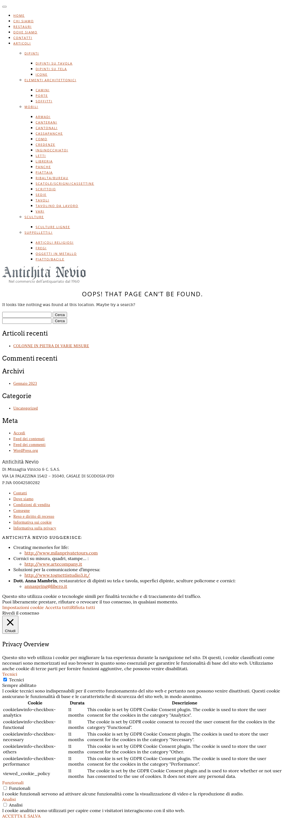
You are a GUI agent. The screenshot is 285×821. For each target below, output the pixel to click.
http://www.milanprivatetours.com (61, 553)
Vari (40, 211)
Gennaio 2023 (25, 383)
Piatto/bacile (50, 259)
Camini (43, 90)
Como (41, 139)
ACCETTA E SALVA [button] (21, 816)
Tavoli (42, 200)
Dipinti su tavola (54, 63)
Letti (41, 156)
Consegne (21, 511)
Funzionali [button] (13, 782)
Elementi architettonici (50, 80)
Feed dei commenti (29, 445)
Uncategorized (25, 408)
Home (19, 15)
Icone (42, 74)
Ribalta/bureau (52, 178)
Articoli (22, 43)
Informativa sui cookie (32, 522)
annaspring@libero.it (45, 586)
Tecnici (16, 679)
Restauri (22, 26)
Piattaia (44, 172)
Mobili (31, 107)
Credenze (45, 144)
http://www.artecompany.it (53, 564)
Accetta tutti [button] (58, 607)
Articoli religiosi (54, 242)
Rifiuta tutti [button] (83, 607)
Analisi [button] (9, 799)
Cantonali (47, 128)
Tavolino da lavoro (57, 206)
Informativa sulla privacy (34, 528)
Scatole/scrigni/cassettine (65, 183)
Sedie (41, 195)
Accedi (19, 433)
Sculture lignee (53, 227)
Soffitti (44, 101)
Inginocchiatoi (52, 150)
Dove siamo (25, 32)
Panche (43, 167)
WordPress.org (25, 450)
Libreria (44, 161)
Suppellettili (38, 232)
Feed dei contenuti (29, 439)
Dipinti (31, 53)
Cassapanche (49, 133)
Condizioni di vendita (31, 505)
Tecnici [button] (9, 674)
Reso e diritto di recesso (33, 516)
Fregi (41, 248)
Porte (42, 95)
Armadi (43, 117)
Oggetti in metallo (56, 254)
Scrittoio (46, 189)
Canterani (46, 122)
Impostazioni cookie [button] (23, 607)
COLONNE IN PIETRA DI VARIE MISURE (51, 346)
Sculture (34, 217)
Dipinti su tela (51, 69)
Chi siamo (23, 21)
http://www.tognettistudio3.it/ (57, 575)
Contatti (22, 38)
